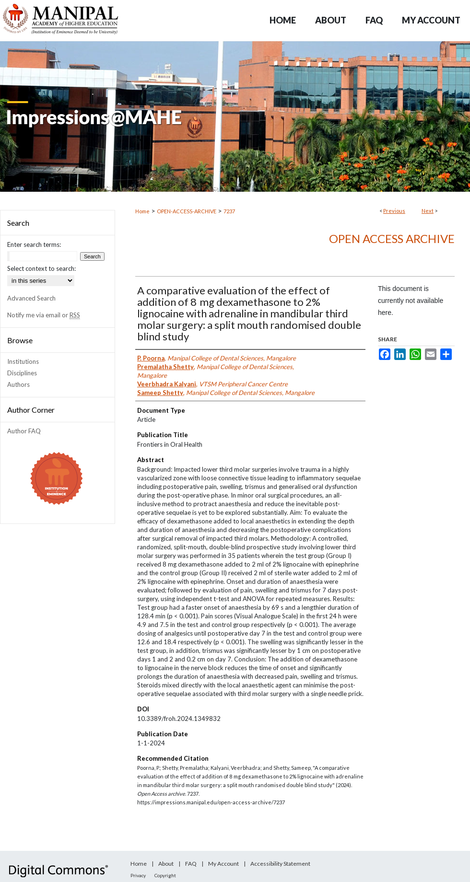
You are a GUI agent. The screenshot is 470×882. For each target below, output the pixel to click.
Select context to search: (41, 268)
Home (142, 211)
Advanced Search (31, 298)
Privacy (138, 875)
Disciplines (22, 373)
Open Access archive (392, 238)
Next (428, 211)
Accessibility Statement (280, 863)
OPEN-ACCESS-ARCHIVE (186, 211)
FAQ (191, 863)
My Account (223, 863)
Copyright (165, 875)
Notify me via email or (43, 315)
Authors (18, 384)
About (166, 863)
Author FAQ (24, 431)
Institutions (23, 361)
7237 (229, 211)
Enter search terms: (34, 244)
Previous (394, 211)
